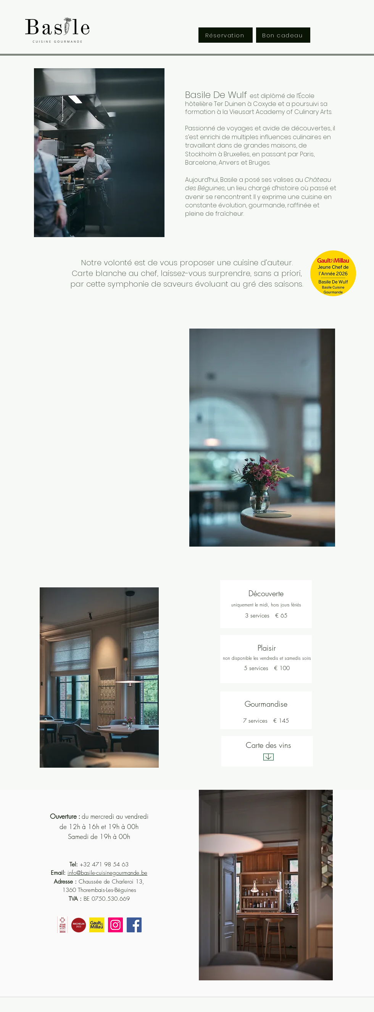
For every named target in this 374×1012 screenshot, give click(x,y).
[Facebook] (134, 924)
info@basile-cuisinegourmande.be (107, 873)
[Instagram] (115, 924)
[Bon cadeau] (283, 35)
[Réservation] (225, 35)
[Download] (268, 757)
